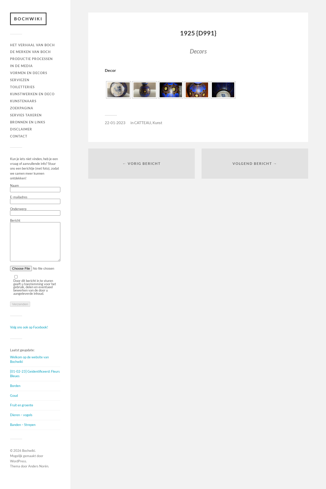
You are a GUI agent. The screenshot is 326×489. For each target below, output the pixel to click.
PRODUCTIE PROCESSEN (31, 59)
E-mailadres (35, 199)
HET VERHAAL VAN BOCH (32, 45)
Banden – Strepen (22, 432)
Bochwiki (28, 18)
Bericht (35, 244)
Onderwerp (35, 211)
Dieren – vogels (21, 422)
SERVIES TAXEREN (26, 115)
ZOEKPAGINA (21, 108)
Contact (18, 136)
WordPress (18, 469)
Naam (35, 188)
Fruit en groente (21, 413)
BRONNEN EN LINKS (27, 122)
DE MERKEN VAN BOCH (30, 52)
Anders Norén (38, 474)
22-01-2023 (115, 122)
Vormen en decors (28, 73)
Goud (14, 403)
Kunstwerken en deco (32, 94)
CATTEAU (142, 122)
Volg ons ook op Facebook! (29, 335)
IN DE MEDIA (21, 66)
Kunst (157, 122)
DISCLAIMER (21, 129)
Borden (15, 393)
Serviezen (19, 80)
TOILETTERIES (22, 87)
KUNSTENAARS (23, 101)
